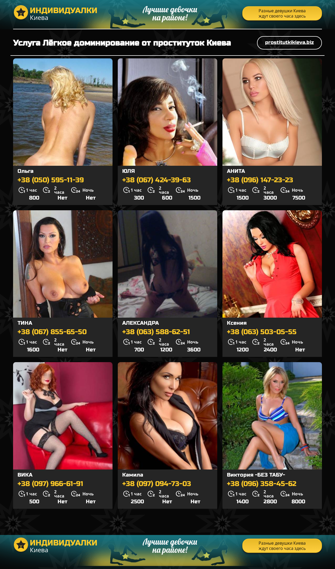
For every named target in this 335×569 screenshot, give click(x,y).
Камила (132, 475)
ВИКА (25, 475)
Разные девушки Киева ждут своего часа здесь (282, 13)
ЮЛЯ (128, 171)
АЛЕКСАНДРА (140, 323)
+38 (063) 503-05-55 (262, 332)
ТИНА (25, 323)
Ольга (26, 171)
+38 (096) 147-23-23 (260, 180)
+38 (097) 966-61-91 (50, 484)
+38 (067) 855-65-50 (52, 332)
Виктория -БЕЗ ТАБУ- (256, 475)
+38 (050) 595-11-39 (51, 180)
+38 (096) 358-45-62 (261, 484)
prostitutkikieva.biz (289, 42)
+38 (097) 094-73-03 (156, 484)
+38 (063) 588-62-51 (156, 332)
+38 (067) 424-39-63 (156, 180)
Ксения (237, 323)
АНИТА (236, 171)
